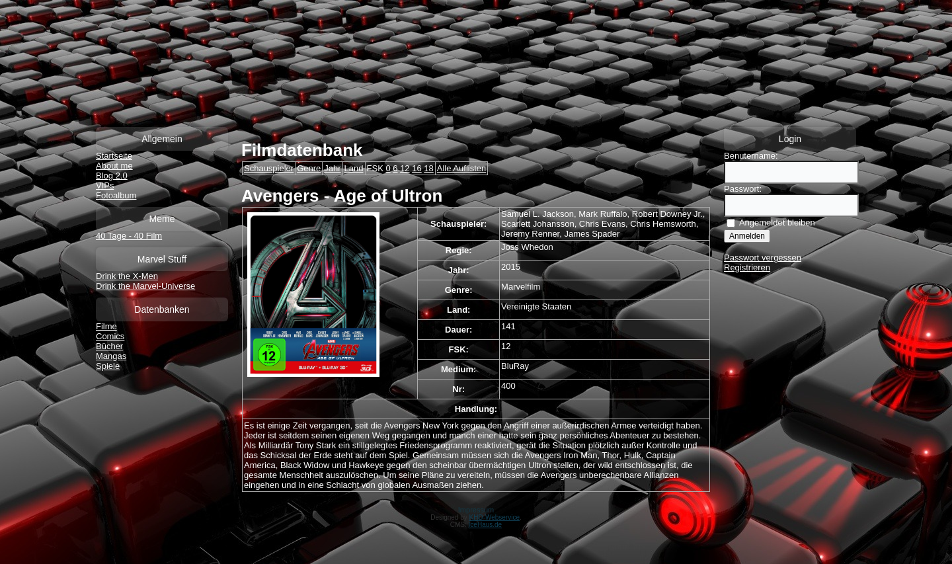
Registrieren (747, 267)
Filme (106, 326)
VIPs (105, 185)
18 (428, 168)
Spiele (108, 366)
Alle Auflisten (461, 168)
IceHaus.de (485, 524)
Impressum (476, 510)
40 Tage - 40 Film (129, 236)
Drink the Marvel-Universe (145, 286)
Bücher (109, 346)
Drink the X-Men (127, 276)
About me (114, 166)
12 (404, 168)
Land (354, 168)
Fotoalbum (116, 195)
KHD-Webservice (494, 517)
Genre (309, 168)
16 (416, 168)
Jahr (332, 168)
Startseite (114, 156)
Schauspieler (269, 168)
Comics (110, 336)
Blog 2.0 (112, 176)
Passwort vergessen (762, 257)
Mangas (111, 356)
